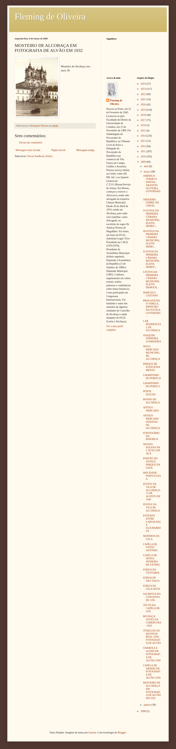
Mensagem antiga (85, 150)
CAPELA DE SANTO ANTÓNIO (150, 547)
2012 (143, 146)
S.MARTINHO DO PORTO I (151, 385)
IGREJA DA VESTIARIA (151, 571)
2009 (143, 161)
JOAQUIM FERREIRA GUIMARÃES (152, 338)
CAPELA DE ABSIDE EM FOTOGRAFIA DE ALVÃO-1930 (151, 671)
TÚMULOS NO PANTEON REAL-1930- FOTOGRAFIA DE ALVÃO (152, 636)
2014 (143, 135)
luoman (92, 732)
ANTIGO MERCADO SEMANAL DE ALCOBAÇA (151, 421)
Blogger (122, 732)
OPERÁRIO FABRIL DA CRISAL (151, 202)
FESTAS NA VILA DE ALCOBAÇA (151, 507)
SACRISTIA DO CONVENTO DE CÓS (151, 597)
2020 (143, 104)
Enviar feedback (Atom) (39, 156)
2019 (143, 109)
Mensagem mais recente (28, 150)
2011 (143, 151)
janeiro (147, 704)
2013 (143, 141)
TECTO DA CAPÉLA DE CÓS (151, 608)
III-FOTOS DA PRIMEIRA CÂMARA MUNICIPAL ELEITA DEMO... (151, 239)
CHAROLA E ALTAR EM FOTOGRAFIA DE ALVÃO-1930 (151, 654)
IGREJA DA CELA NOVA (151, 587)
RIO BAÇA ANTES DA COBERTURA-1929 (152, 621)
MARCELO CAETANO (150, 294)
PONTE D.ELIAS (149, 393)
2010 (143, 156)
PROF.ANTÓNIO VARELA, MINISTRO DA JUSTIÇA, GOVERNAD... (152, 308)
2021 (143, 99)
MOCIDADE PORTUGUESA (152, 475)
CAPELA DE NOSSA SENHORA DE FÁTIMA (151, 560)
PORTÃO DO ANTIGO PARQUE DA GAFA (151, 463)
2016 (143, 125)
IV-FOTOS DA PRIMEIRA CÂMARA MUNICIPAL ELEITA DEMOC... (151, 218)
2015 (143, 130)
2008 (143, 711)
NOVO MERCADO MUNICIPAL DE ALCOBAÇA (151, 352)
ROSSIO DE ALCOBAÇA (151, 401)
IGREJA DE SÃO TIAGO (151, 579)
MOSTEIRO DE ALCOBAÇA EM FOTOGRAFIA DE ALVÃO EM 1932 (152, 690)
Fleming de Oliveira (50, 16)
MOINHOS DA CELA (151, 538)
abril (146, 166)
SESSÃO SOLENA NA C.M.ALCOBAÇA (151, 449)
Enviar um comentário (30, 142)
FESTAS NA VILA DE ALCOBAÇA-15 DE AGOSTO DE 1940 (152, 492)
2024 (143, 83)
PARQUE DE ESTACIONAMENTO (151, 367)
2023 (143, 89)
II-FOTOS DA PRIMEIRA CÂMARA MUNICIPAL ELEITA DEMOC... (151, 259)
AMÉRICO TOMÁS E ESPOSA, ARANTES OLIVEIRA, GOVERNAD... (152, 185)
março (147, 171)
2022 (143, 94)
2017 (143, 120)
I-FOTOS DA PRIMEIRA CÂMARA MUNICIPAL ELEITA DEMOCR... (151, 280)
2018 (143, 115)
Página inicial (58, 150)
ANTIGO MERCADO (151, 409)
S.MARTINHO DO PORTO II (152, 377)
